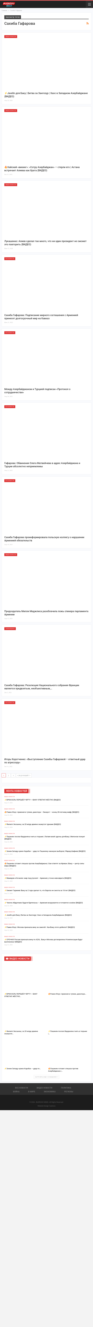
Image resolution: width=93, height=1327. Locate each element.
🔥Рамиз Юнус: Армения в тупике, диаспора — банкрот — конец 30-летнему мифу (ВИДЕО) (41, 812)
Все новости (10, 258)
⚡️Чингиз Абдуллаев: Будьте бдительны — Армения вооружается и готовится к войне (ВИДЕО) (43, 903)
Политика (66, 1088)
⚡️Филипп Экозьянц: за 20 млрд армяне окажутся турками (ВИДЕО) (32, 824)
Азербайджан (10, 628)
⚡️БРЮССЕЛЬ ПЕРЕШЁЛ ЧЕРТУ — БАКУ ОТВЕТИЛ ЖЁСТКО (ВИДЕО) (32, 800)
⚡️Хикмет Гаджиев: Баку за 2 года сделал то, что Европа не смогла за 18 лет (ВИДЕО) (39, 890)
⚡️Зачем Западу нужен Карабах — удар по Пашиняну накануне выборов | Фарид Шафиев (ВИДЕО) (45, 851)
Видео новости (11, 36)
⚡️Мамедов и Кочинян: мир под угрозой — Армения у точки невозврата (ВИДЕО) (37, 878)
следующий (24, 775)
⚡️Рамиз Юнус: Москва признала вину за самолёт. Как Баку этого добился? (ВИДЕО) (39, 927)
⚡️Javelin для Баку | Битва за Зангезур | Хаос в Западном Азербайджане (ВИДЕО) (38, 915)
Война (16, 1092)
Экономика (50, 1092)
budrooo (52, 1106)
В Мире (31, 1092)
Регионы (68, 1092)
